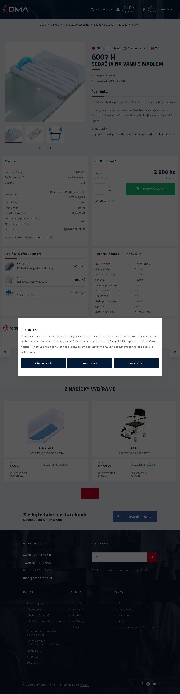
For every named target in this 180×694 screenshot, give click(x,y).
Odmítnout (136, 363)
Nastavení (90, 363)
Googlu (114, 341)
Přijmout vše (43, 363)
